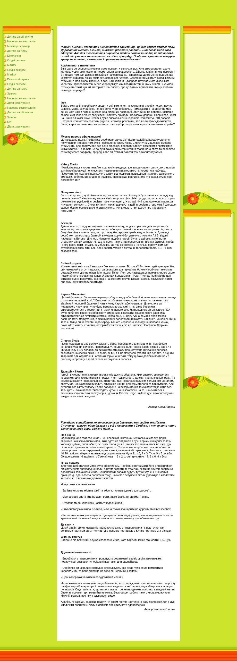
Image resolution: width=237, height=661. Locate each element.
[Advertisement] (94, 11)
